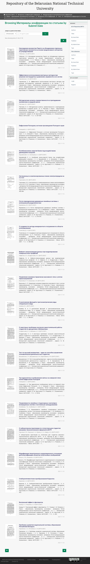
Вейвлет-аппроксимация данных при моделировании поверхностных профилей (38, 252)
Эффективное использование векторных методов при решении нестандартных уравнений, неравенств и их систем (40, 76)
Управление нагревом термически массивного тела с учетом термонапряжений (40, 277)
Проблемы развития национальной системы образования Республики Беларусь (40, 525)
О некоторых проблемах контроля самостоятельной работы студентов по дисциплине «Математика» (40, 328)
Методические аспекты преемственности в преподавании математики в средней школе (40, 101)
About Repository (44, 559)
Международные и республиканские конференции (57, 14)
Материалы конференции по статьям (75, 16)
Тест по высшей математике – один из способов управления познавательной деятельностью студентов (40, 353)
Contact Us (15, 561)
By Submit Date (75, 44)
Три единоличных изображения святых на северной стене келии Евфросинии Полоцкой (40, 378)
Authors (73, 30)
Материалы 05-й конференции (46, 16)
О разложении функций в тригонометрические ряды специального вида (38, 303)
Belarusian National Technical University (13, 559)
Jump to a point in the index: (13, 30)
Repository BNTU (10, 14)
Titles (72, 33)
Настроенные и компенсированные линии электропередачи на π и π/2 (41, 177)
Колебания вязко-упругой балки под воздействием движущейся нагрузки (37, 151)
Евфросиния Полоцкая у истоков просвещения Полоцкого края (41, 125)
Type (72, 48)
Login (72, 81)
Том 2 (59, 16)
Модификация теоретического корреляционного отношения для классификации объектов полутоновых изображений (40, 454)
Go (45, 33)
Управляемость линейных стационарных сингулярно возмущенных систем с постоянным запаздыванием (38, 404)
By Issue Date (75, 37)
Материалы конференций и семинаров (29, 14)
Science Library (31, 559)
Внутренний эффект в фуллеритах (31, 502)
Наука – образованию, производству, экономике (20, 16)
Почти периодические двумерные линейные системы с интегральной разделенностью (39, 202)
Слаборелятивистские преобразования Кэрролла (36, 479)
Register (73, 84)
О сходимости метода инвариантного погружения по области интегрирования (41, 227)
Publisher (73, 41)
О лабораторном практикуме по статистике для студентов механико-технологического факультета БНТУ (40, 429)
